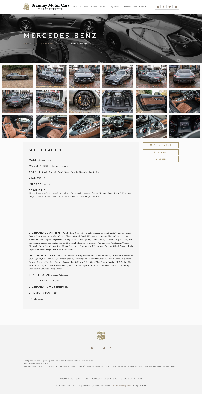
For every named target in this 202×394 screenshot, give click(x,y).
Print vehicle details (160, 145)
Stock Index (161, 152)
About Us (77, 6)
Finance (102, 6)
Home (26, 43)
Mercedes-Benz (47, 43)
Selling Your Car (114, 6)
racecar (142, 385)
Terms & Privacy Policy (122, 385)
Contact (142, 6)
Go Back (161, 158)
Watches (93, 6)
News (135, 6)
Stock (85, 6)
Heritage (127, 6)
